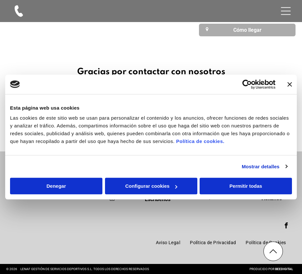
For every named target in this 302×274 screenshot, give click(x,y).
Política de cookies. (200, 141)
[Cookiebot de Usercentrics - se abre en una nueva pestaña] (247, 84)
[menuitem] (168, 242)
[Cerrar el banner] (289, 84)
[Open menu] (286, 11)
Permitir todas (245, 186)
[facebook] (286, 226)
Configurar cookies (151, 186)
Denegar (56, 186)
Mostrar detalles (261, 166)
